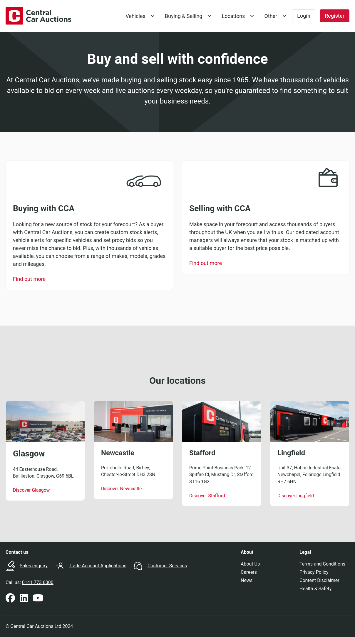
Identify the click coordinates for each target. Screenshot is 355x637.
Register (334, 16)
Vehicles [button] (135, 16)
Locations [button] (233, 16)
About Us (250, 564)
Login (303, 16)
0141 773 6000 (37, 582)
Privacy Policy (314, 572)
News (246, 580)
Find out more (29, 279)
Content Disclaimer (319, 580)
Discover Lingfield (295, 495)
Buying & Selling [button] (183, 16)
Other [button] (270, 16)
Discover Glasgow (31, 490)
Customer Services (167, 565)
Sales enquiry (34, 565)
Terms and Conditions (322, 564)
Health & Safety (315, 588)
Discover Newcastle (121, 488)
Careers (249, 572)
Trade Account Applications (97, 565)
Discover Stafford (207, 495)
